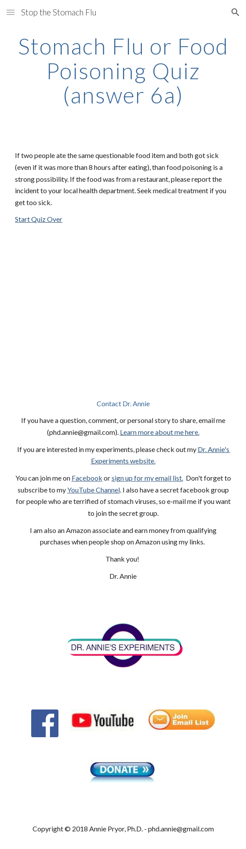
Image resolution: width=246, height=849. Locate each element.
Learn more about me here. (159, 432)
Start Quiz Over (38, 219)
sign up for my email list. (147, 478)
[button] (10, 12)
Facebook (87, 478)
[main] (122, 70)
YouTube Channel (93, 489)
